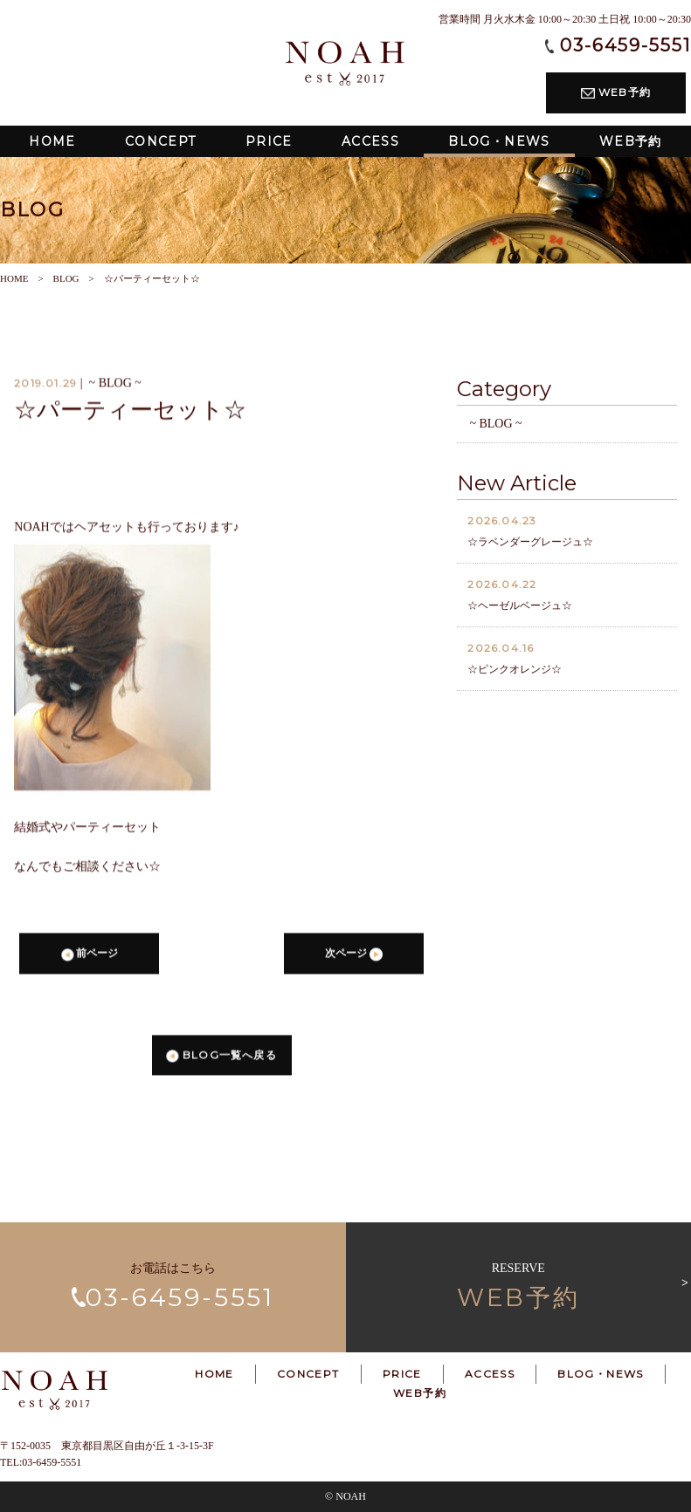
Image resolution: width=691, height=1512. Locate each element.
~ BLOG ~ (495, 427)
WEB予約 (616, 92)
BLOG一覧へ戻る (221, 1058)
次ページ (353, 957)
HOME (14, 278)
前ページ (89, 957)
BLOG (66, 278)
